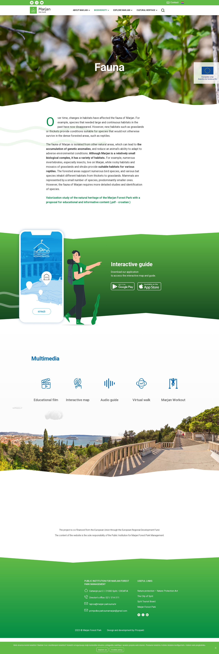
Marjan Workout (173, 416)
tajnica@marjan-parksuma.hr (102, 620)
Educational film (46, 416)
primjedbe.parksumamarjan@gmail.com (108, 626)
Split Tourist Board (146, 617)
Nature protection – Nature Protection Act (157, 606)
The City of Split (145, 612)
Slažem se (102, 650)
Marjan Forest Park (146, 622)
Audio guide (109, 416)
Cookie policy (116, 650)
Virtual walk (141, 416)
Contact (174, 2)
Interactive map (77, 416)
